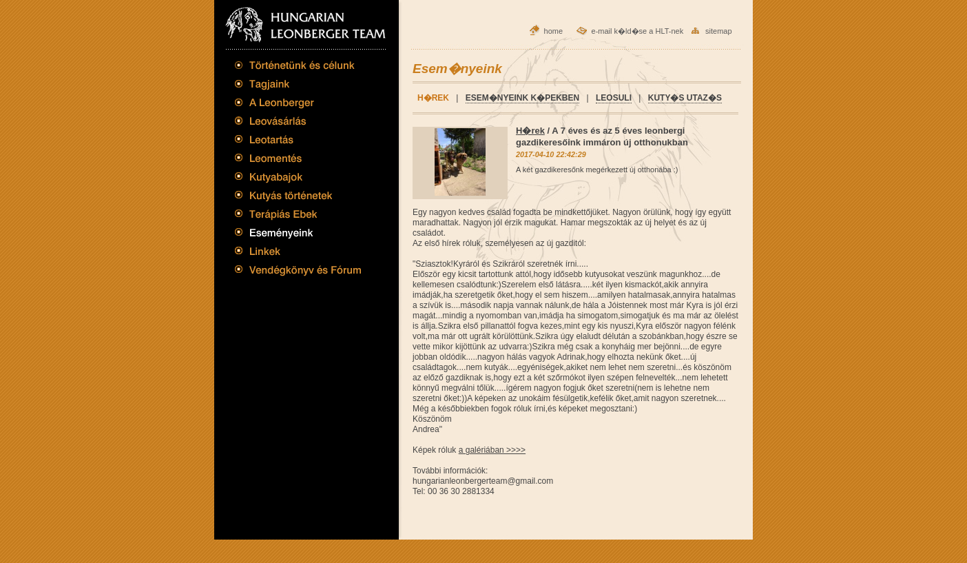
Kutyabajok (298, 176)
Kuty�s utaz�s (685, 98)
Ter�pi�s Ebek (298, 213)
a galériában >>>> (492, 450)
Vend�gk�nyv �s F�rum (298, 272)
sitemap (718, 31)
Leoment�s (298, 158)
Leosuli (614, 98)
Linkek (298, 251)
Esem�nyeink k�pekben (522, 98)
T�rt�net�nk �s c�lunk (298, 68)
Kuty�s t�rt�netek (298, 194)
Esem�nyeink (298, 231)
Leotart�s (298, 139)
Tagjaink (298, 84)
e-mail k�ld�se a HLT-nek (638, 31)
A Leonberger (298, 102)
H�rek (530, 130)
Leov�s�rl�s (298, 120)
